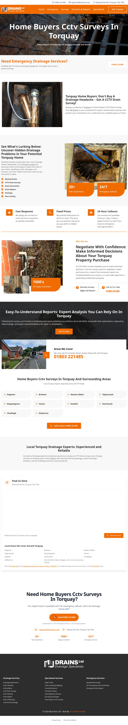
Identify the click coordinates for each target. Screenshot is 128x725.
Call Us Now (64, 332)
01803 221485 (59, 2)
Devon (53, 459)
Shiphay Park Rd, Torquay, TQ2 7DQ (108, 2)
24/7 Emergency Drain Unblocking (97, 686)
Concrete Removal (51, 689)
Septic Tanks (49, 683)
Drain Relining (8, 694)
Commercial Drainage (10, 703)
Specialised (98, 9)
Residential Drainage (93, 683)
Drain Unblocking (9, 700)
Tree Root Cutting (51, 692)
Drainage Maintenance (10, 683)
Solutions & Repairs (81, 9)
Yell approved (14, 567)
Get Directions (114, 536)
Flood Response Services (53, 694)
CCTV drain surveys (28, 164)
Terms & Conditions (70, 721)
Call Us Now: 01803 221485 (64, 426)
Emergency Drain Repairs (94, 689)
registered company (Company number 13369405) (40, 567)
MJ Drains (74, 110)
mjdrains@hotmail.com (79, 2)
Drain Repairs (7, 697)
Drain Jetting (7, 689)
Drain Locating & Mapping (53, 686)
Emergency (52, 9)
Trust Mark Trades (78, 712)
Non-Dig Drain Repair (52, 697)
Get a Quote (117, 9)
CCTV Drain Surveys (9, 692)
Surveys (65, 9)
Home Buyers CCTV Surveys (54, 700)
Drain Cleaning (8, 686)
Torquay (87, 107)
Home (42, 11)
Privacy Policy (56, 721)
